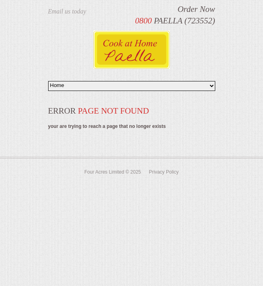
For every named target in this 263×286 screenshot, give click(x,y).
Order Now (196, 9)
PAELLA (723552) (175, 20)
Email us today (67, 11)
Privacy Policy (164, 172)
